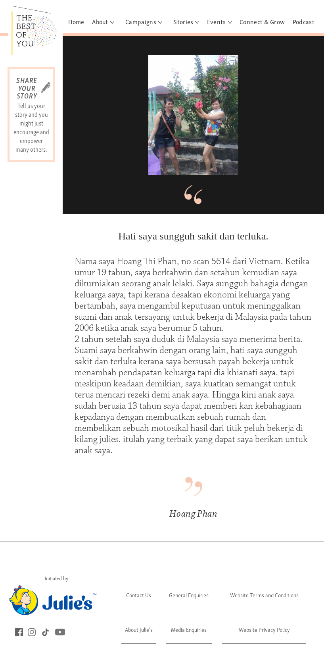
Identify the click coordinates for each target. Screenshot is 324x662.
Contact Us (138, 594)
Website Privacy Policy (264, 629)
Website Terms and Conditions (264, 594)
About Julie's (139, 629)
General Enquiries (189, 594)
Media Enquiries (189, 629)
